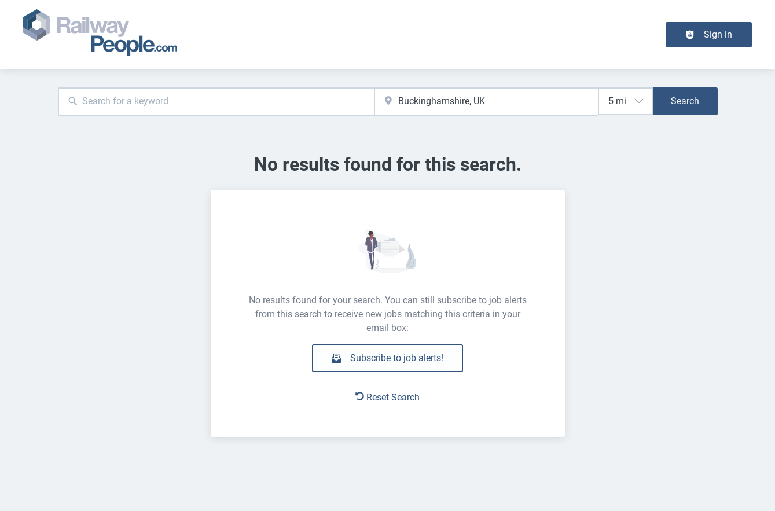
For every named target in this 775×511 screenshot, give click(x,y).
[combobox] (216, 101)
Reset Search (387, 397)
